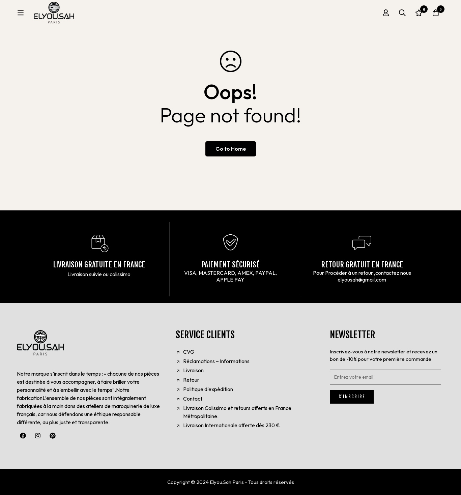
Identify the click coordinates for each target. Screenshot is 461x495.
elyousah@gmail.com (362, 279)
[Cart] (435, 15)
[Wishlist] (418, 15)
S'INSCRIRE (352, 396)
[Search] (401, 15)
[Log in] (384, 15)
